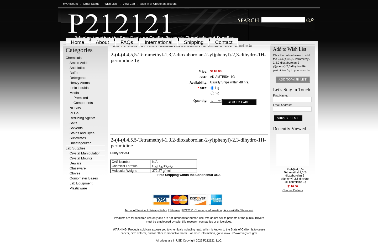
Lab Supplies (75, 148)
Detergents (78, 78)
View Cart (129, 3)
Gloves (75, 173)
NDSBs (75, 108)
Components (83, 103)
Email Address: (282, 105)
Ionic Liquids (79, 88)
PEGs (74, 113)
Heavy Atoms (80, 83)
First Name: (280, 95)
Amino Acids (79, 63)
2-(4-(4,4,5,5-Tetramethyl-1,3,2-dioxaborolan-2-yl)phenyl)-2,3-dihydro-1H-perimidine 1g (295, 175)
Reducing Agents (82, 118)
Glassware (78, 168)
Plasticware (78, 188)
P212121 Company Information (202, 210)
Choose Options (292, 190)
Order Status (91, 3)
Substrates (78, 138)
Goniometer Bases (84, 178)
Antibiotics (77, 68)
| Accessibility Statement (238, 210)
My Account (70, 3)
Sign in (144, 3)
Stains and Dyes (82, 133)
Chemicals (74, 58)
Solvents (76, 128)
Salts (73, 123)
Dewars (75, 163)
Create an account (164, 3)
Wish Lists (111, 3)
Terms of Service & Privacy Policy (146, 210)
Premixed (81, 98)
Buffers (75, 73)
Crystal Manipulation (85, 153)
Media (74, 93)
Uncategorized (81, 143)
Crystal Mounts (81, 158)
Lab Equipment (81, 183)
